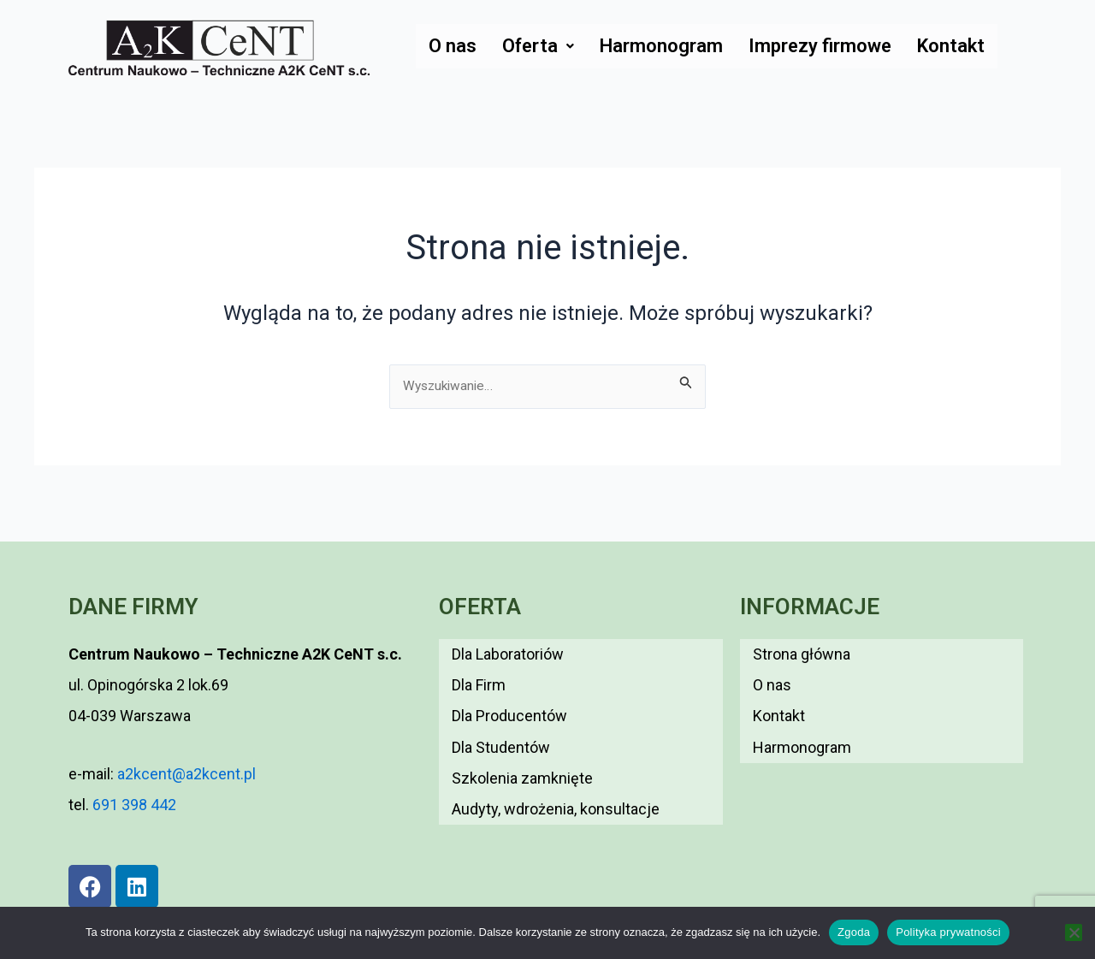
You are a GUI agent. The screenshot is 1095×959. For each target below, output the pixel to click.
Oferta (538, 45)
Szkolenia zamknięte (522, 746)
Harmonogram (661, 45)
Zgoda (854, 932)
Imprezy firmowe (820, 45)
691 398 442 (134, 805)
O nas (452, 45)
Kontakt (951, 45)
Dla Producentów (509, 698)
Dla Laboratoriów (508, 651)
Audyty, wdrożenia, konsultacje (556, 770)
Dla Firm (479, 675)
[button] (538, 46)
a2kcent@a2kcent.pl (185, 774)
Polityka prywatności (948, 932)
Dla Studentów (501, 722)
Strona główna (801, 651)
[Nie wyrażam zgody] (1073, 932)
